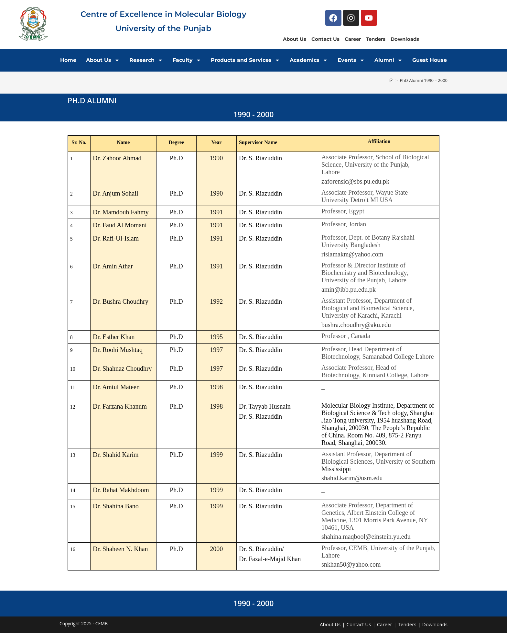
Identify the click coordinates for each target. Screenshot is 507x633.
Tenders (375, 39)
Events (351, 60)
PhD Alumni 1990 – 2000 (424, 80)
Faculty (187, 60)
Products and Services (245, 60)
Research (146, 60)
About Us (294, 39)
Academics (309, 60)
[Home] (391, 80)
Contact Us (325, 39)
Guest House (429, 60)
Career (353, 39)
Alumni (388, 60)
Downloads (405, 39)
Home (68, 60)
